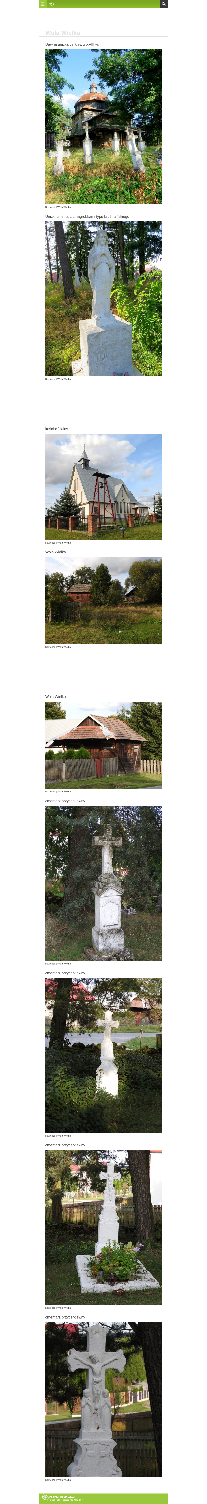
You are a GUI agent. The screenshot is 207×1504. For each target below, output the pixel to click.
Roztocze (50, 207)
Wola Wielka (64, 207)
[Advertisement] (103, 19)
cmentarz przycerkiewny (65, 801)
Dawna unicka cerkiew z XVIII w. (72, 44)
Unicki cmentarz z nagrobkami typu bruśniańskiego (87, 216)
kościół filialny (56, 429)
